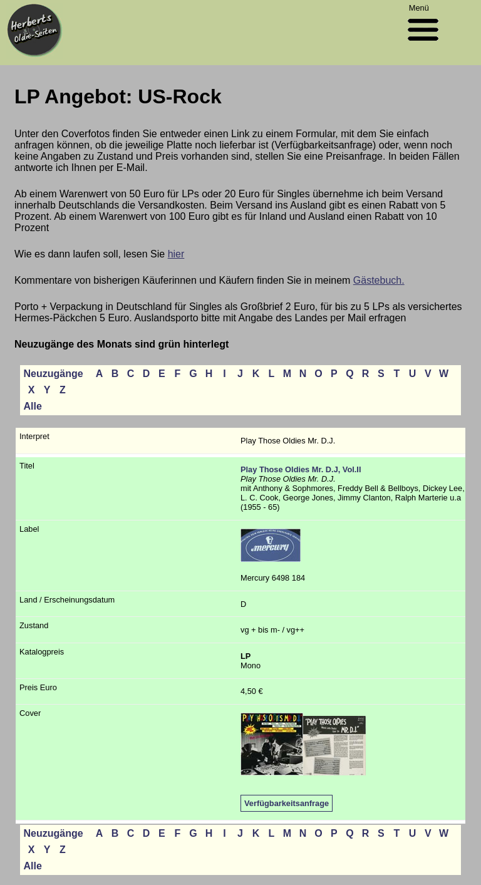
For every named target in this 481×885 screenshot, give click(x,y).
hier (176, 254)
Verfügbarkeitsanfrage (286, 803)
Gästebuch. (379, 280)
